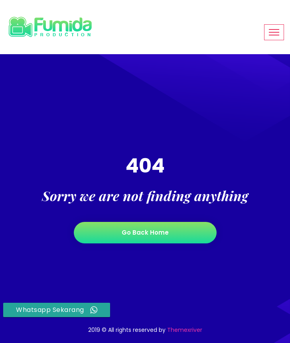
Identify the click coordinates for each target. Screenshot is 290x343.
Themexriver (184, 330)
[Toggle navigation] (274, 32)
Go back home (145, 232)
